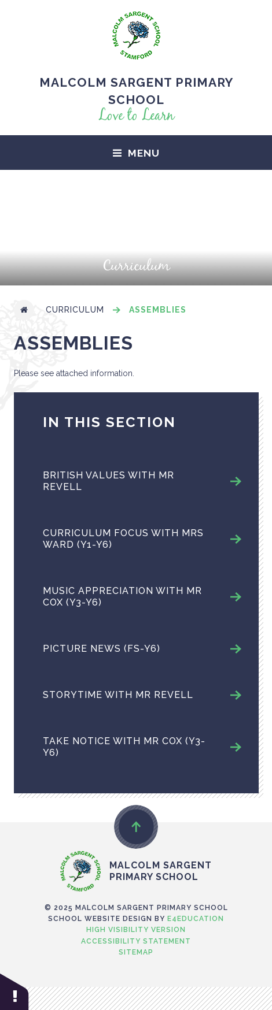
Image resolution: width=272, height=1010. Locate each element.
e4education (195, 919)
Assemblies (157, 309)
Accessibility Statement (136, 941)
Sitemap (136, 952)
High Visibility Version (136, 930)
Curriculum (75, 309)
